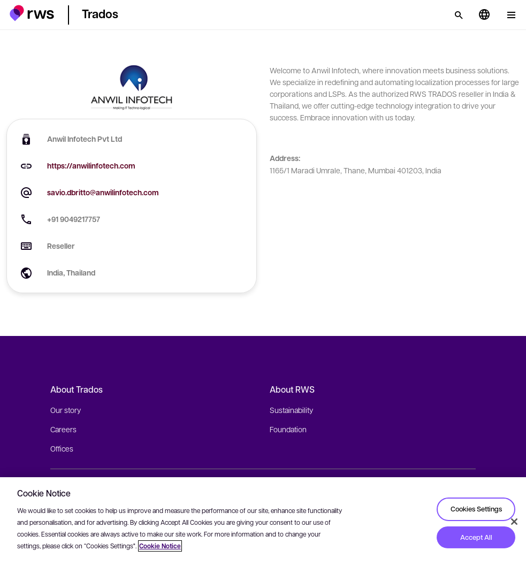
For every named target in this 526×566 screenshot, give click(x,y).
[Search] (458, 15)
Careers (63, 429)
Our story (65, 410)
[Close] (514, 521)
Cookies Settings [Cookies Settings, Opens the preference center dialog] (476, 509)
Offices (61, 448)
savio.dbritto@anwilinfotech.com (103, 192)
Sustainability (291, 410)
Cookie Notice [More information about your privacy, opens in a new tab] (160, 545)
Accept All (476, 537)
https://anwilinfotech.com (91, 165)
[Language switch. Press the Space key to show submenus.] (484, 15)
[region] (263, 521)
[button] (32, 13)
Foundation (288, 429)
